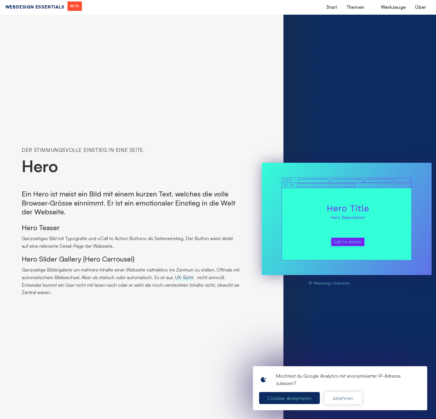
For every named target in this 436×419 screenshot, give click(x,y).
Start (331, 7)
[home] (43, 7)
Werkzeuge (393, 7)
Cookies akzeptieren (289, 398)
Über (420, 7)
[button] (359, 7)
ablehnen (343, 398)
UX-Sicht (184, 277)
